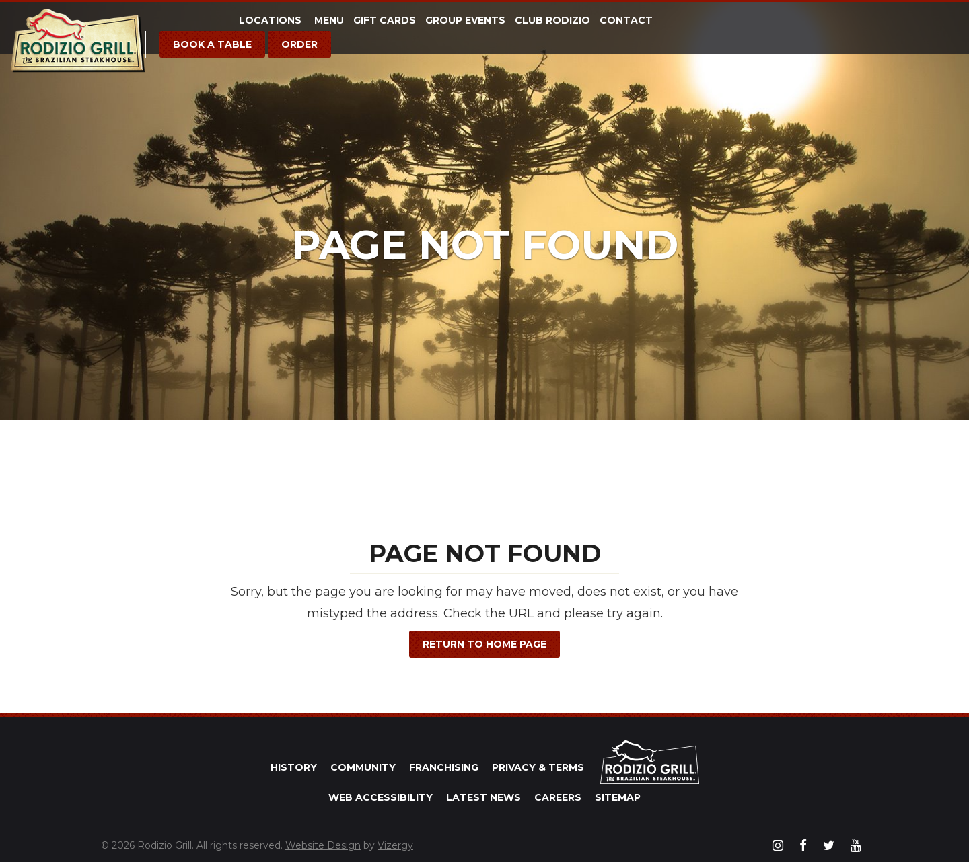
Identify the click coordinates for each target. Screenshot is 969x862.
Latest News (483, 797)
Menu (329, 20)
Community (363, 767)
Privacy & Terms (538, 767)
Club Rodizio (552, 20)
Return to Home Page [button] (484, 644)
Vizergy (395, 845)
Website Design (323, 845)
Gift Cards (384, 20)
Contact (626, 20)
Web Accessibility (380, 797)
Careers (557, 797)
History (294, 767)
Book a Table (212, 44)
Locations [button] (272, 20)
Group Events (465, 20)
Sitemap (618, 797)
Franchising (443, 767)
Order (299, 44)
